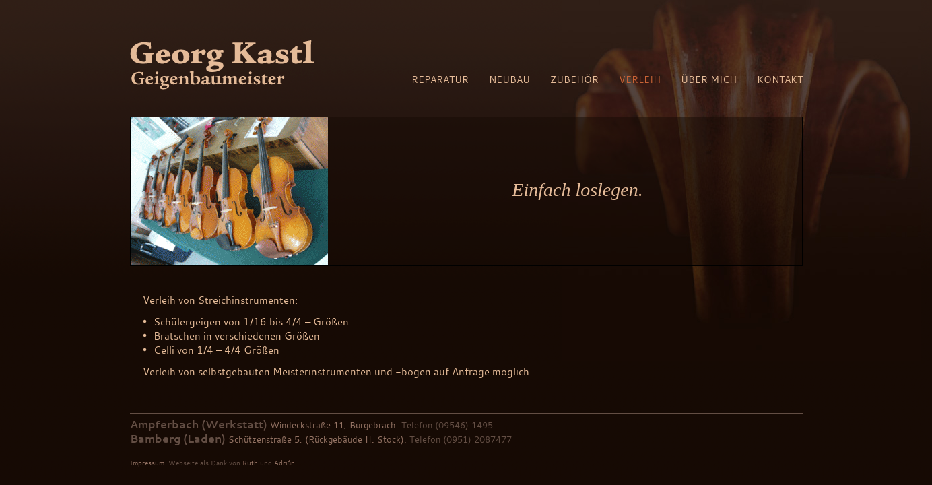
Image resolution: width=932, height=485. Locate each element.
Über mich (709, 79)
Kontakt (780, 79)
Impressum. (148, 463)
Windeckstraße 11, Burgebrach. (334, 425)
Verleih (640, 79)
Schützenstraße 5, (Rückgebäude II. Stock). (317, 439)
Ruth (250, 463)
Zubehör (574, 79)
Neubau (509, 79)
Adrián (285, 463)
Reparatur (440, 79)
